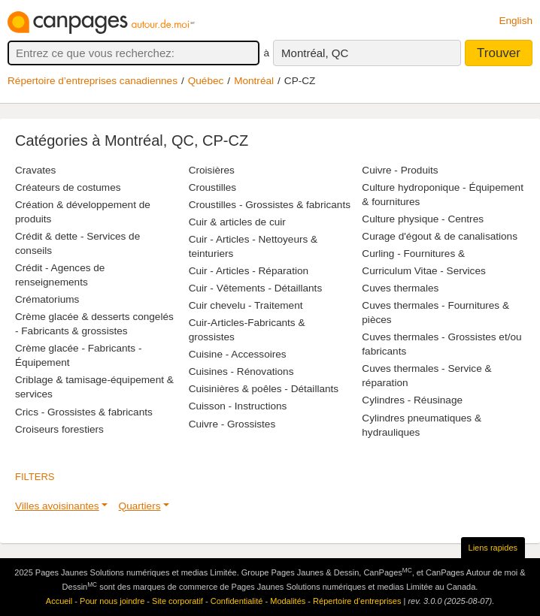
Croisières (212, 170)
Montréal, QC (314, 53)
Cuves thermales (400, 288)
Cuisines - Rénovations (241, 371)
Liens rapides (493, 547)
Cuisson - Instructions (238, 406)
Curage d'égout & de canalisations (439, 236)
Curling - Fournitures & (413, 253)
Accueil (59, 600)
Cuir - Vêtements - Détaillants (256, 288)
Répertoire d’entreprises (357, 600)
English (515, 20)
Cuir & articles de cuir (237, 222)
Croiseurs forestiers (59, 429)
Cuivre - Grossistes (232, 424)
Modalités (287, 600)
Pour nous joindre (112, 600)
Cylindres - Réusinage (412, 400)
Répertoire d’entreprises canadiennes (92, 80)
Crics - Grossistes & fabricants (84, 412)
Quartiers (140, 506)
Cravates (35, 170)
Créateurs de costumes (68, 187)
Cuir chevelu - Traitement (246, 305)
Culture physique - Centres (423, 219)
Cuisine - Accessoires (238, 354)
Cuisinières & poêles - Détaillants (263, 388)
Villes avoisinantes (57, 506)
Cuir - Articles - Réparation (248, 270)
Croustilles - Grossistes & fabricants (269, 204)
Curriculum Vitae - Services (423, 270)
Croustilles (212, 187)
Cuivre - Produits (400, 170)
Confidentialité (237, 600)
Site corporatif (177, 600)
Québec (206, 80)
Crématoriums (47, 299)
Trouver (498, 53)
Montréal (254, 80)
